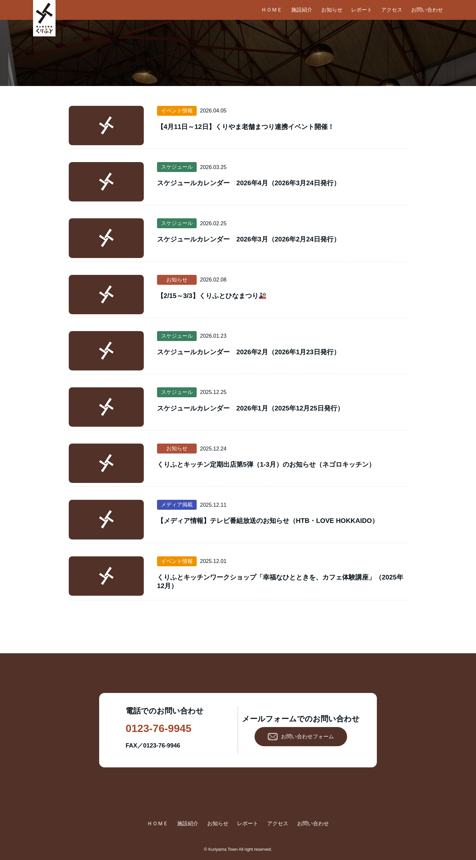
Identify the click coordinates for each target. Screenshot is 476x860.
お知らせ (331, 10)
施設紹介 (301, 10)
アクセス (391, 10)
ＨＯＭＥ (271, 10)
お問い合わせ (427, 10)
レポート (361, 10)
